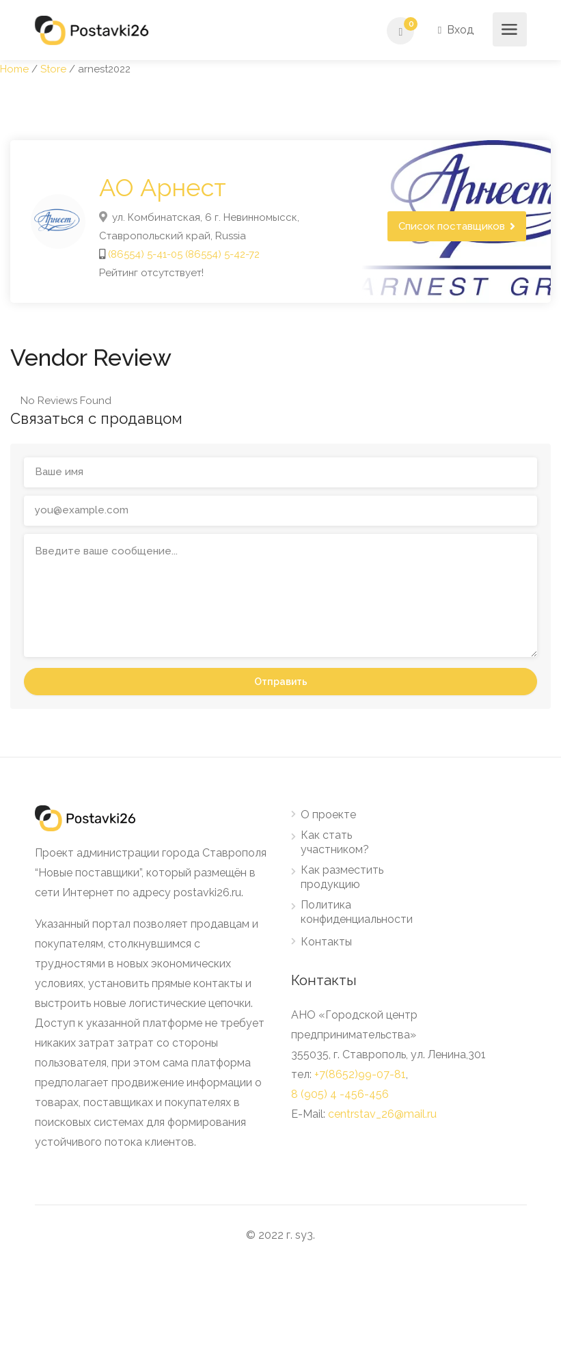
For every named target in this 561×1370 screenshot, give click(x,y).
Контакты (326, 941)
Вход (456, 29)
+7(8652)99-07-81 (360, 1074)
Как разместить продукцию (342, 877)
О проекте (328, 814)
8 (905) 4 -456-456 (340, 1094)
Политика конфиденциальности (357, 912)
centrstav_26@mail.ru (382, 1113)
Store (53, 69)
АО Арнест (162, 187)
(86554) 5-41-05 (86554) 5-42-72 (184, 254)
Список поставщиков (451, 226)
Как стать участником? (335, 842)
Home (14, 69)
